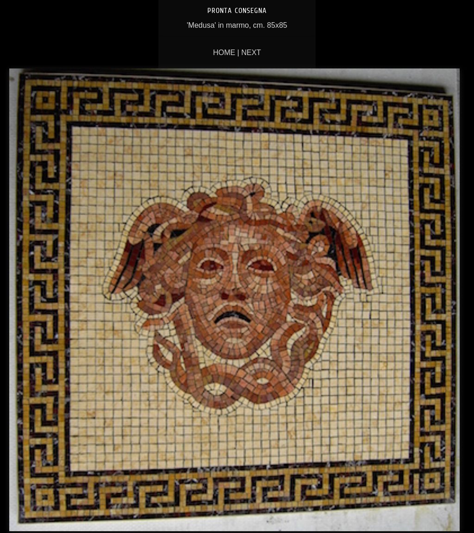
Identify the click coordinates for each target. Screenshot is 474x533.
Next (251, 52)
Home (224, 52)
